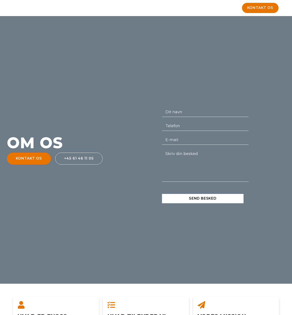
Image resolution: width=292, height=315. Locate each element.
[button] (260, 8)
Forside (103, 9)
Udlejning (128, 9)
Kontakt (180, 9)
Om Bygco (155, 9)
